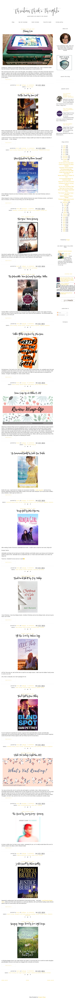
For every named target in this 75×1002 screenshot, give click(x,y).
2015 (64, 219)
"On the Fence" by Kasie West (28, 96)
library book (29, 86)
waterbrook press (36, 972)
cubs (25, 444)
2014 (64, 220)
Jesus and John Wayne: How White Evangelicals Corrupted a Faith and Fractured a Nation (67, 279)
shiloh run (44, 210)
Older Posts (4, 980)
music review (39, 855)
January (65, 215)
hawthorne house (28, 502)
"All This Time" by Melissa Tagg (27, 636)
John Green (31, 384)
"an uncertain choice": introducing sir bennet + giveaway (68, 95)
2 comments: (31, 323)
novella (29, 210)
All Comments (61, 315)
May (65, 209)
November (65, 157)
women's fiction (46, 972)
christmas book (22, 210)
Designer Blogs (42, 997)
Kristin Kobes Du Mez (65, 281)
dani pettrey (37, 746)
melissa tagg (26, 687)
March (65, 212)
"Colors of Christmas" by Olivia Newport (28, 159)
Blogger (68, 239)
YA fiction (47, 150)
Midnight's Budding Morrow (66, 292)
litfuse (29, 972)
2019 (64, 151)
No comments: (31, 85)
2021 (64, 147)
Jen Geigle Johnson (64, 284)
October (65, 159)
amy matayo (19, 627)
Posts (59, 312)
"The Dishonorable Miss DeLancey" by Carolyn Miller (27, 277)
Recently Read (68, 273)
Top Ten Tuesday (23, 22)
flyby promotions (21, 855)
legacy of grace (34, 325)
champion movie (26, 268)
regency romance (45, 325)
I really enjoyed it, (39, 490)
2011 (64, 225)
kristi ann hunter (38, 502)
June (65, 207)
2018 (64, 152)
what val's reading (37, 805)
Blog (13, 22)
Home (27, 980)
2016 (64, 217)
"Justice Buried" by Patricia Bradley (27, 864)
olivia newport (36, 210)
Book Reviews (35, 22)
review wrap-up (31, 444)
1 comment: (31, 208)
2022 (64, 146)
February (65, 214)
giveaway (34, 268)
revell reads (43, 914)
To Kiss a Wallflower (64, 283)
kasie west (27, 150)
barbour (15, 210)
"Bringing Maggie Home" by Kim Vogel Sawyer (27, 924)
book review (13, 150)
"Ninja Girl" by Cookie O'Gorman (27, 511)
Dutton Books (23, 384)
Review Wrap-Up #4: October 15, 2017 (27, 393)
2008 (64, 231)
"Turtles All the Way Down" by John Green (27, 334)
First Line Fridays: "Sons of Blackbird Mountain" (68, 109)
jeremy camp (30, 855)
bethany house (11, 502)
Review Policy (59, 22)
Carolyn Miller (63, 293)
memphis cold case (20, 914)
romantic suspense (47, 746)
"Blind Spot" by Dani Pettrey (28, 696)
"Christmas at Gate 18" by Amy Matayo (28, 578)
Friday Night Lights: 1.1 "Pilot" (67, 255)
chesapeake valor (29, 746)
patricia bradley (30, 914)
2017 (64, 154)
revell (37, 914)
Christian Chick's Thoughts (37, 11)
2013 (64, 222)
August (65, 204)
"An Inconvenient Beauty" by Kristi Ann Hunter (28, 454)
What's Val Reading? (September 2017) (28, 755)
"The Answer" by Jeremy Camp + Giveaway (27, 814)
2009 (64, 229)
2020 (64, 149)
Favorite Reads (47, 22)
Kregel (28, 325)
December (65, 156)
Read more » (8, 79)
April (65, 210)
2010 (64, 227)
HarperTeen (21, 150)
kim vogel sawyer (21, 972)
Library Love (28, 31)
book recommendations (24, 805)
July (65, 205)
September (65, 202)
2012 (64, 224)
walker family (40, 687)
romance (41, 150)
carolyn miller (21, 325)
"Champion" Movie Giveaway (28, 219)
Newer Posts (50, 980)
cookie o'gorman (27, 569)
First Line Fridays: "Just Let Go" (68, 124)
